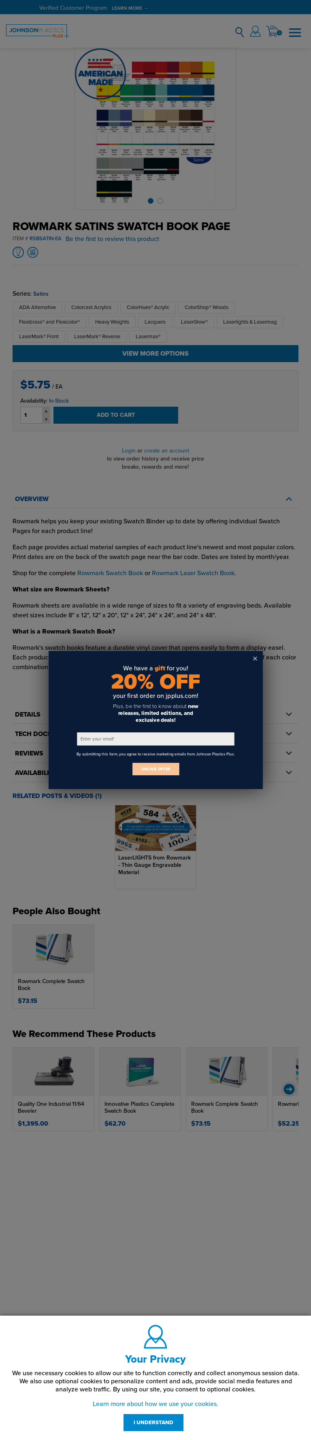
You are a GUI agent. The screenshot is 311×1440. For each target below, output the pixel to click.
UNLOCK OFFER (155, 769)
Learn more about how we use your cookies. (155, 1404)
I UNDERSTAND (153, 1422)
